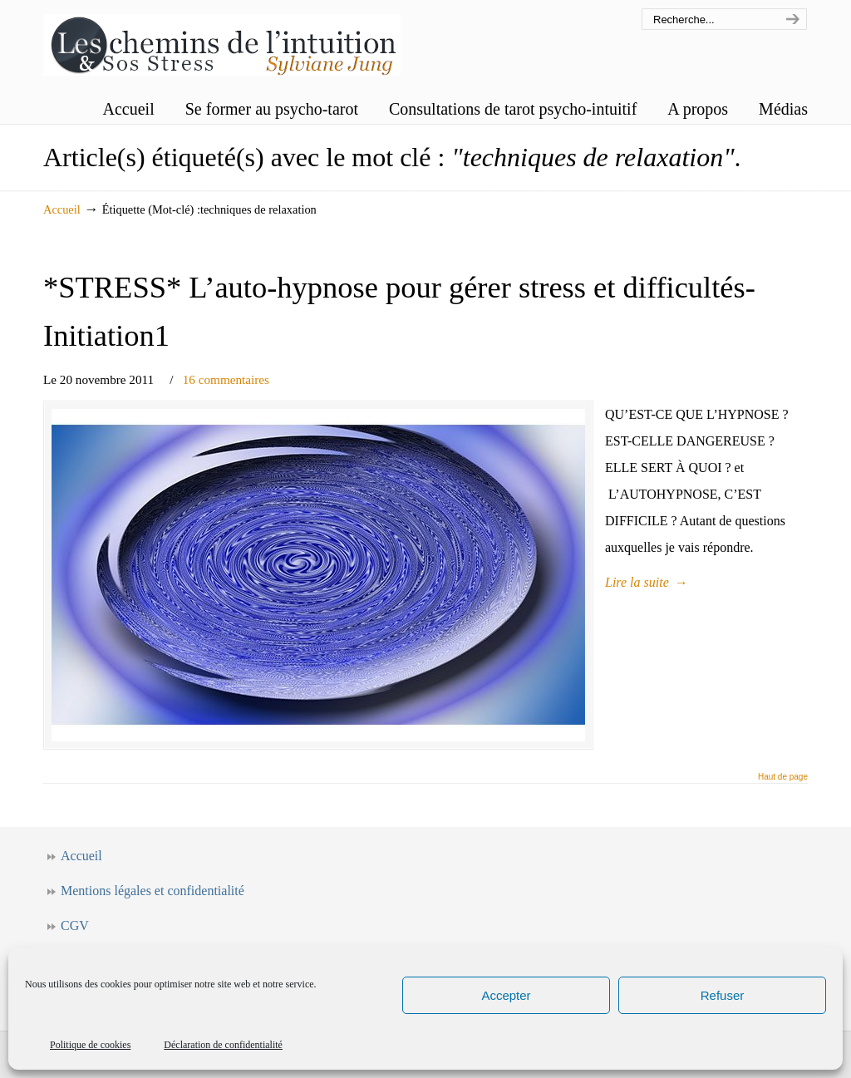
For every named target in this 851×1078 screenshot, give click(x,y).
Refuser (723, 995)
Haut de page (783, 777)
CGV (75, 925)
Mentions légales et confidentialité (152, 891)
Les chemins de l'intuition (222, 40)
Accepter (505, 995)
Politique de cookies (90, 1045)
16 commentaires (226, 379)
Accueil (62, 209)
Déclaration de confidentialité (223, 1045)
